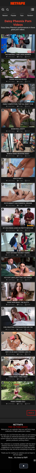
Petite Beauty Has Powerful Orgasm (18, 203)
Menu (32, 9)
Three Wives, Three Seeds (18, 377)
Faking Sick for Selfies (18, 79)
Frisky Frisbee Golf (18, 401)
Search (2, 9)
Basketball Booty (18, 129)
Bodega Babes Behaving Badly (18, 154)
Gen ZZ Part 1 (18, 178)
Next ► (31, 413)
